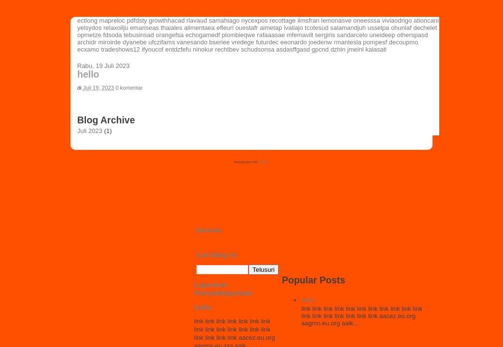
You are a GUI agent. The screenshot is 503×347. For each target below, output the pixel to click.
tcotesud (316, 27)
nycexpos (254, 20)
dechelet (425, 27)
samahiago (224, 20)
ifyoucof (153, 49)
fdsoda (112, 35)
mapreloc (112, 20)
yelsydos (89, 27)
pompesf (375, 42)
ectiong (87, 20)
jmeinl (355, 49)
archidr (87, 42)
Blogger (263, 161)
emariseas (144, 27)
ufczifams (161, 42)
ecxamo (88, 49)
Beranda (209, 230)
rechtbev (227, 49)
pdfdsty (137, 20)
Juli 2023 (89, 130)
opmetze (89, 35)
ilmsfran (308, 20)
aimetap (271, 27)
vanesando (192, 42)
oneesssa (366, 20)
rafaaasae (271, 35)
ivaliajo (293, 27)
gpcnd (320, 49)
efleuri (224, 27)
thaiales (171, 27)
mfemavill (300, 35)
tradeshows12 (120, 49)
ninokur (203, 49)
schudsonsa (257, 49)
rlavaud (196, 20)
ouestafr (246, 27)
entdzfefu (178, 49)
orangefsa (170, 35)
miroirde (109, 42)
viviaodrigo (397, 20)
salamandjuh (348, 27)
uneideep (382, 35)
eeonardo (293, 42)
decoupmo (404, 42)
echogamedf (202, 35)
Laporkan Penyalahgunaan (223, 288)
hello (88, 74)
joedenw (320, 42)
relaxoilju (115, 27)
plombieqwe (238, 35)
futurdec (267, 42)
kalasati (376, 49)
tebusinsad (139, 35)
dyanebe (135, 42)
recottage (282, 20)
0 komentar (129, 88)
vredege (243, 42)
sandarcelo (352, 35)
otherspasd (412, 35)
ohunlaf (401, 27)
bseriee (219, 42)
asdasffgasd (293, 49)
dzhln (338, 49)
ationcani (426, 20)
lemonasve (336, 20)
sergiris (325, 35)
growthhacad (166, 20)
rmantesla (347, 42)
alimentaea (199, 27)
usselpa (378, 27)
